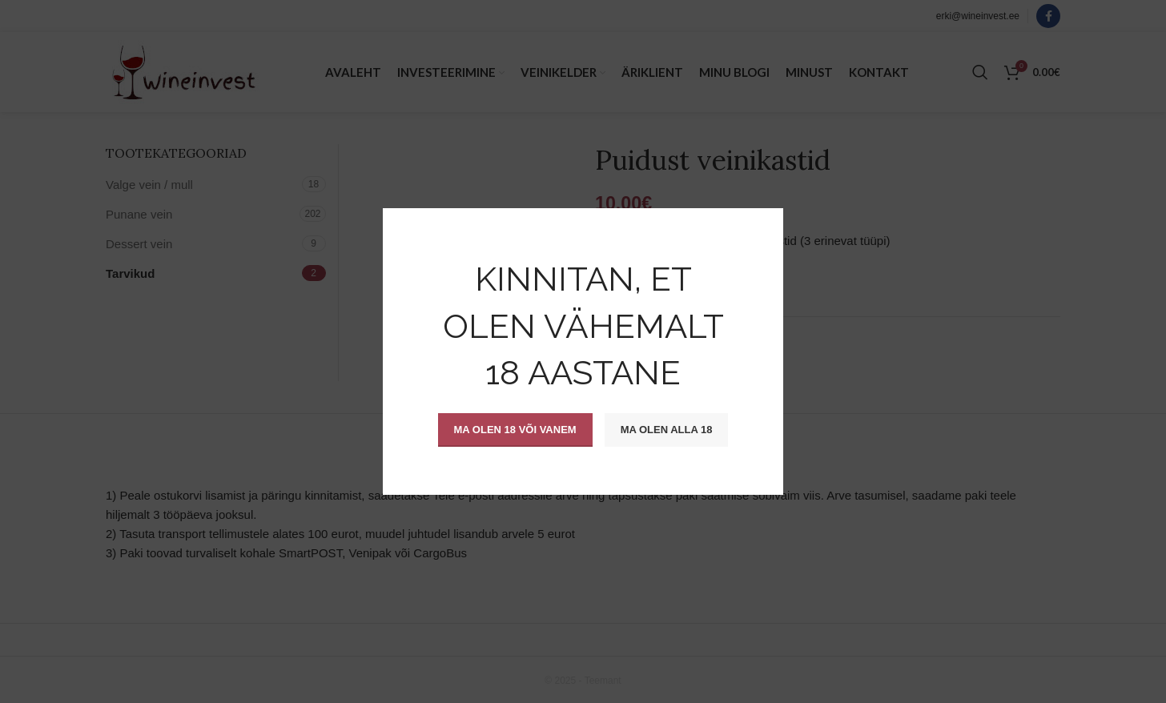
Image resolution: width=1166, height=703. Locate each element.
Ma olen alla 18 (667, 430)
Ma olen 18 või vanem (515, 430)
